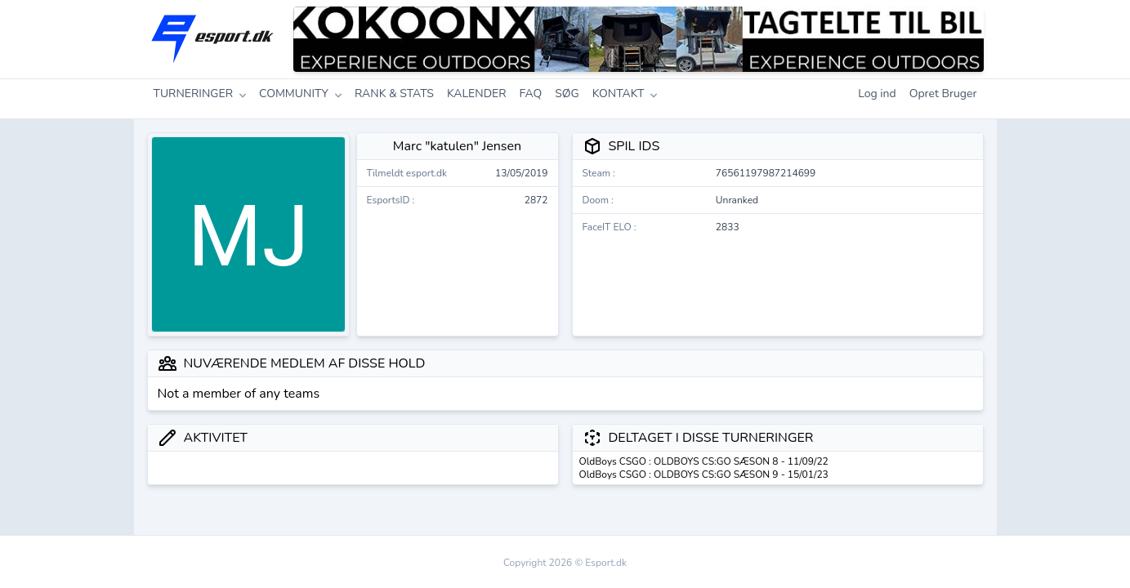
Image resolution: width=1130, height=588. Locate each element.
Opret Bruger (943, 93)
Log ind (877, 93)
